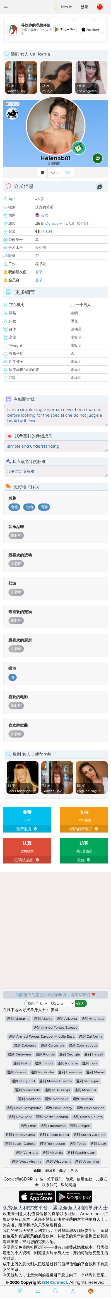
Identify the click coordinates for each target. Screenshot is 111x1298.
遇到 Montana (29, 1099)
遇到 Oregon (80, 1126)
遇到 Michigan (87, 1081)
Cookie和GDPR (18, 1179)
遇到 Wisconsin (58, 1161)
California (79, 223)
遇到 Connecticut (83, 1045)
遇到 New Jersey (59, 1108)
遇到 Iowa (90, 1063)
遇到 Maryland (23, 1081)
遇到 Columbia (52, 1045)
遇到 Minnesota (27, 1090)
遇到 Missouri (85, 1090)
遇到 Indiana (67, 1063)
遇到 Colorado (25, 1045)
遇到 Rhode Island (54, 1135)
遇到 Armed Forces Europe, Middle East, (41, 1036)
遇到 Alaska (43, 1018)
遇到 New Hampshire (23, 1108)
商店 (63, 1170)
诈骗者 (50, 1170)
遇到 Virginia (52, 1152)
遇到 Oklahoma (53, 1126)
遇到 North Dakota (88, 1117)
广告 (40, 1179)
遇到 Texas (77, 1143)
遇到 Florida (45, 1054)
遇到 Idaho (22, 1063)
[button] (6, 6)
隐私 (70, 1179)
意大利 (46, 231)
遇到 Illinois (44, 1063)
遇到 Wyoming (87, 1161)
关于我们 (54, 1179)
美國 (44, 215)
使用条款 (84, 1179)
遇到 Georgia (69, 1054)
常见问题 (68, 1184)
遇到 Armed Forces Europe (55, 1027)
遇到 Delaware (19, 1054)
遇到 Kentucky (42, 1072)
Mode (63, 7)
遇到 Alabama (18, 1018)
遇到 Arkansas (92, 1018)
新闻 (37, 1170)
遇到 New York (20, 1117)
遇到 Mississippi (57, 1090)
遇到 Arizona (67, 1018)
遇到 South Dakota (20, 1143)
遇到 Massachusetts (55, 1081)
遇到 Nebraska (56, 1099)
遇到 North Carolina (52, 1117)
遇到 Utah (98, 1143)
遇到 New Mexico (91, 1108)
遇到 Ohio (28, 1126)
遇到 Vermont (27, 1152)
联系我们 (49, 1184)
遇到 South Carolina (89, 1135)
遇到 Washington (81, 1152)
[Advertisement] (55, 29)
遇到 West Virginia (27, 1161)
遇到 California (90, 1036)
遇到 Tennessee (52, 1143)
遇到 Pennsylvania (20, 1135)
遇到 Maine (95, 1072)
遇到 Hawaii (93, 1054)
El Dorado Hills (54, 223)
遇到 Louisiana (70, 1072)
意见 (74, 1170)
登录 (84, 6)
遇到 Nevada (83, 1099)
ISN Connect (54, 1282)
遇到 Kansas (16, 1072)
